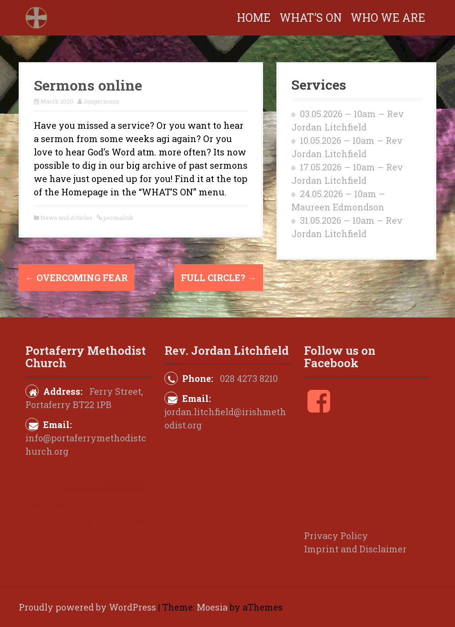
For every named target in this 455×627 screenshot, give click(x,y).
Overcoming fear (76, 277)
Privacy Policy (336, 535)
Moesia (212, 607)
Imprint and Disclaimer (355, 549)
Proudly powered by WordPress (87, 607)
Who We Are (388, 17)
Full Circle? (218, 277)
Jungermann (101, 101)
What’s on (310, 17)
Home (254, 17)
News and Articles (66, 218)
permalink (117, 218)
